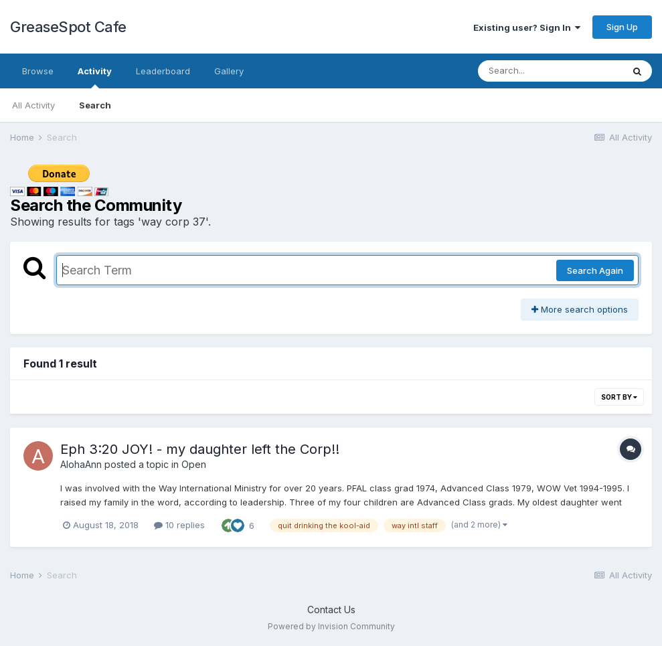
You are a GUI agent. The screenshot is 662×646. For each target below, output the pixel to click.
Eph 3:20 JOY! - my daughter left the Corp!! (199, 449)
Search (95, 105)
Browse (38, 71)
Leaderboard (163, 71)
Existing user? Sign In (526, 27)
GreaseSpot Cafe (68, 26)
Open (193, 464)
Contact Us (331, 609)
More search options (579, 309)
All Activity (33, 105)
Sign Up (622, 26)
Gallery (229, 71)
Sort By (619, 397)
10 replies (179, 524)
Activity (95, 77)
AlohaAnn (81, 464)
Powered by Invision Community (331, 626)
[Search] (550, 71)
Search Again (595, 270)
